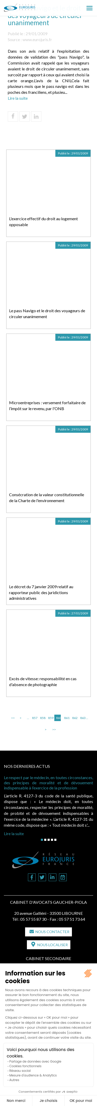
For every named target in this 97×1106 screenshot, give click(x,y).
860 (58, 718)
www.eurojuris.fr (37, 39)
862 (74, 718)
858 (42, 718)
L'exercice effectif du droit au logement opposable (43, 221)
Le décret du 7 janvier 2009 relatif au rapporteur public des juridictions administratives (41, 592)
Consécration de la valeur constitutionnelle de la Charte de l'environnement (46, 497)
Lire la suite (18, 98)
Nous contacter (52, 931)
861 (66, 718)
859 (50, 718)
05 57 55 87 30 (33, 919)
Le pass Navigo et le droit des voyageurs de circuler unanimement (47, 313)
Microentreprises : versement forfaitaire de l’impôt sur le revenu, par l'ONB (47, 405)
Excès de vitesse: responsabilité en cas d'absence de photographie (43, 681)
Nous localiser (52, 945)
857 (34, 718)
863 (82, 718)
